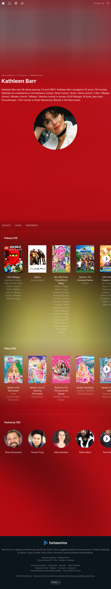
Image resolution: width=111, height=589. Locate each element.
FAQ (55, 560)
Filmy (18, 225)
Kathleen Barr (36, 75)
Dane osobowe (74, 565)
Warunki (62, 565)
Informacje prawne (38, 565)
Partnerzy (32, 225)
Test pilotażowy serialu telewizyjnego (45, 571)
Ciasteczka (52, 565)
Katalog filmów (63, 557)
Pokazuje (22, 75)
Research (72, 568)
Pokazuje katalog (48, 557)
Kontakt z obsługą (66, 560)
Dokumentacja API (44, 560)
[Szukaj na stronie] (108, 3)
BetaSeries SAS (41, 568)
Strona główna (8, 75)
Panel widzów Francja (72, 571)
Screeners (62, 568)
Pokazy (6, 225)
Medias (53, 568)
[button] (13, 443)
